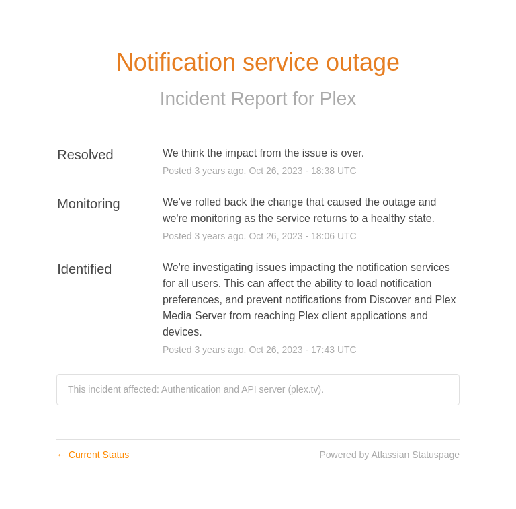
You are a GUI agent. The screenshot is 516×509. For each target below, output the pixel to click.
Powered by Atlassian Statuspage (389, 454)
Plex (338, 98)
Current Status (92, 454)
